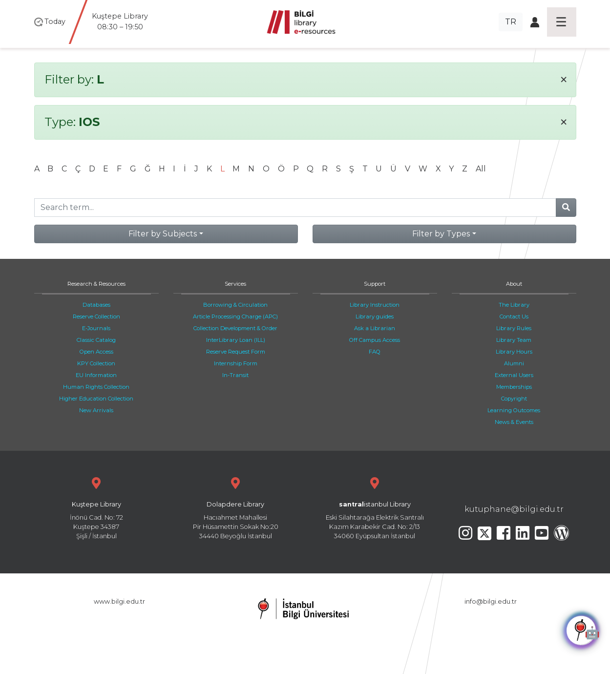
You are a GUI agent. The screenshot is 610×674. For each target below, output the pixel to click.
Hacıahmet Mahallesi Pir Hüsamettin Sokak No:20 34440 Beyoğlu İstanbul (235, 507)
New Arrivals (96, 410)
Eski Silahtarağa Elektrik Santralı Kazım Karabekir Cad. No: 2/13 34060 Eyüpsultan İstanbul (375, 507)
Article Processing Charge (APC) (235, 316)
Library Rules (513, 328)
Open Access (96, 351)
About (514, 283)
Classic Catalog (96, 340)
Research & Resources (96, 283)
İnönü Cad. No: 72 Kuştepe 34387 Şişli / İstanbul (96, 507)
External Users (514, 375)
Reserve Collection (96, 316)
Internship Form (235, 363)
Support (374, 283)
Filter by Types (441, 233)
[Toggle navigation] (561, 22)
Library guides (375, 316)
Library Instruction (375, 304)
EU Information (96, 375)
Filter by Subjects (162, 233)
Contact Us (514, 316)
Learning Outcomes (513, 410)
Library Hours (514, 351)
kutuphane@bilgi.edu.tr (514, 509)
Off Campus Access (374, 340)
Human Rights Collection (96, 386)
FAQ (374, 351)
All (481, 168)
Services (235, 283)
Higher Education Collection (96, 398)
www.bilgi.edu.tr (119, 601)
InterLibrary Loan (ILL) (235, 340)
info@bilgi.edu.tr (490, 601)
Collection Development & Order (235, 328)
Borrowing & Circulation (235, 304)
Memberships (514, 386)
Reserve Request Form (235, 351)
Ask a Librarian (374, 328)
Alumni (514, 363)
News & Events (514, 422)
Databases (96, 304)
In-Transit (235, 375)
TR (510, 21)
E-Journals (96, 328)
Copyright (514, 398)
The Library (514, 304)
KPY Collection (96, 363)
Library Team (513, 340)
